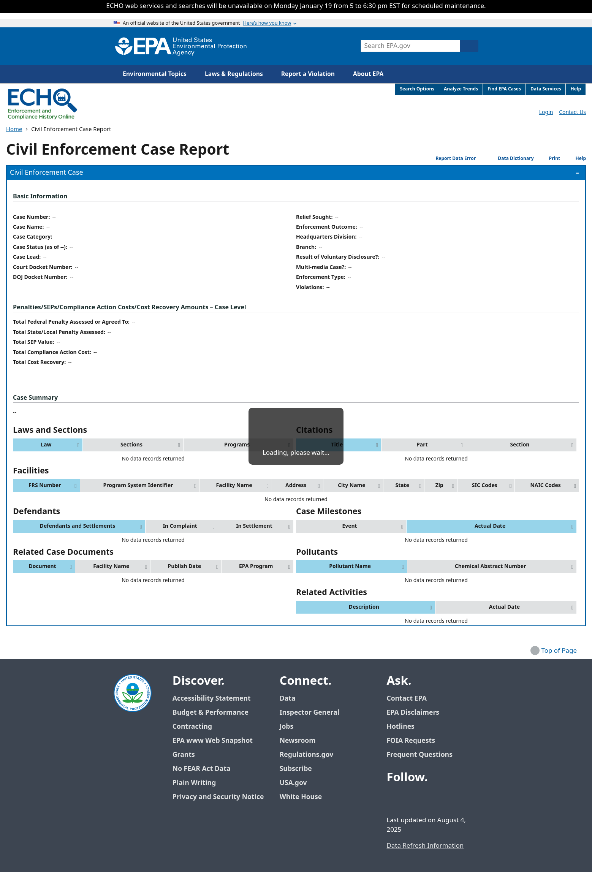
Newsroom (298, 741)
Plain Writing (194, 783)
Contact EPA (406, 699)
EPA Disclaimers (412, 713)
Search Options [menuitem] (417, 89)
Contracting (192, 727)
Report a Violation (308, 74)
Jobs (287, 727)
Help (575, 158)
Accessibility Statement (212, 699)
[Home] (181, 46)
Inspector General (310, 713)
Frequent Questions (419, 755)
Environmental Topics (155, 74)
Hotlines (400, 727)
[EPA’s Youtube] (430, 798)
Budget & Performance (211, 713)
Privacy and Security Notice (218, 797)
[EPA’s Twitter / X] (412, 798)
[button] (47, 444)
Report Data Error (450, 158)
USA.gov (297, 783)
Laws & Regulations (234, 74)
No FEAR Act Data (202, 769)
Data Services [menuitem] (545, 89)
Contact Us (572, 112)
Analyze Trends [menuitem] (461, 89)
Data (288, 699)
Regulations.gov (311, 755)
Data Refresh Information (425, 846)
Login (546, 112)
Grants (184, 755)
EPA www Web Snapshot (213, 741)
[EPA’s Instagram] (448, 798)
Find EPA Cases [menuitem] (504, 89)
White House (305, 797)
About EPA (368, 74)
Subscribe (296, 769)
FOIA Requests (410, 741)
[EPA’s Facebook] (394, 798)
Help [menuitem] (575, 89)
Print (548, 158)
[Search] (469, 46)
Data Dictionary (506, 158)
